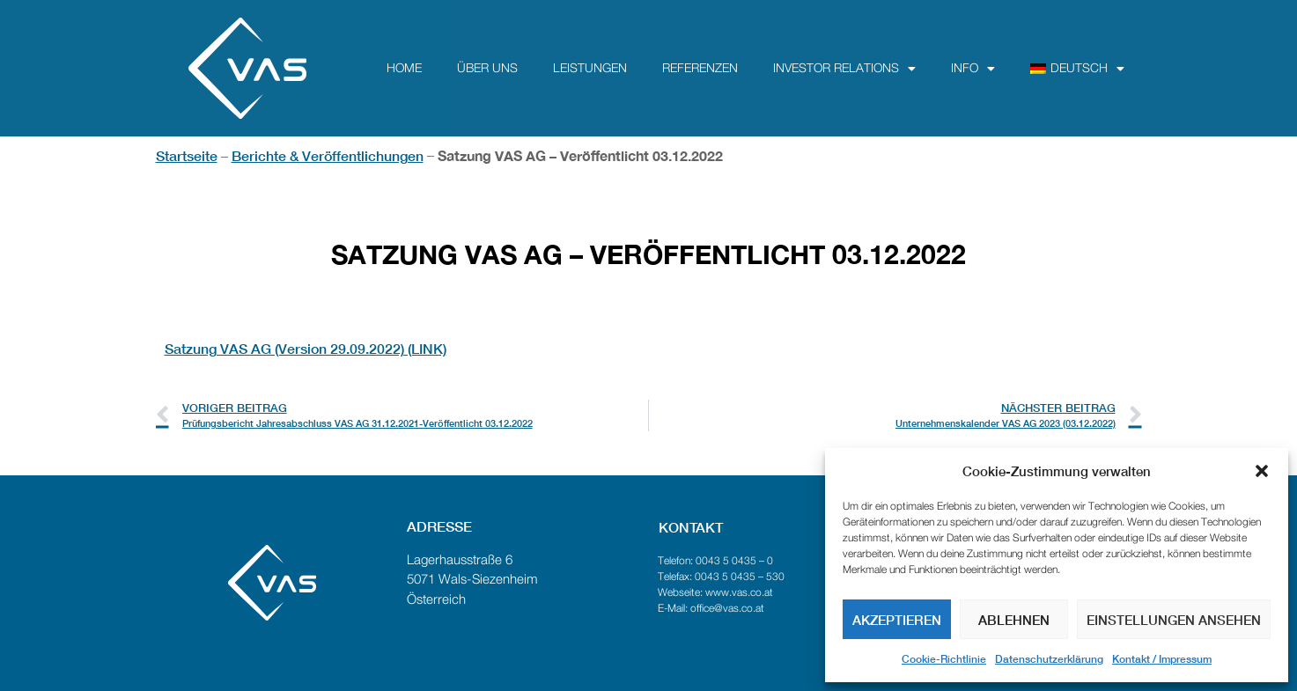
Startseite (186, 155)
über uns (487, 68)
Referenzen (700, 68)
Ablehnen (1014, 620)
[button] (1262, 471)
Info (973, 69)
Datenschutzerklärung (1049, 658)
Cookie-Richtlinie (944, 658)
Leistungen (590, 68)
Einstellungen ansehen (1174, 620)
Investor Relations (844, 69)
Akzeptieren (896, 620)
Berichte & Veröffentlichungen (328, 155)
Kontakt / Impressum (1162, 658)
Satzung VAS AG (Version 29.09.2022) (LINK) (305, 348)
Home (404, 68)
